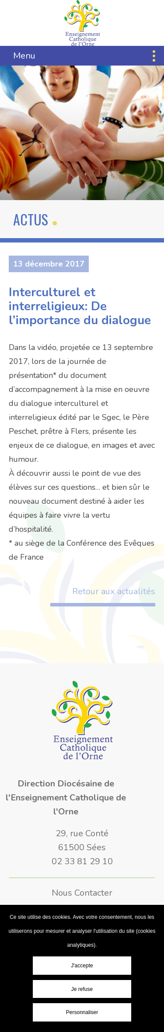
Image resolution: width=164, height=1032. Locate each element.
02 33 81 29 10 (82, 861)
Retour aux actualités (113, 591)
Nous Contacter (82, 893)
